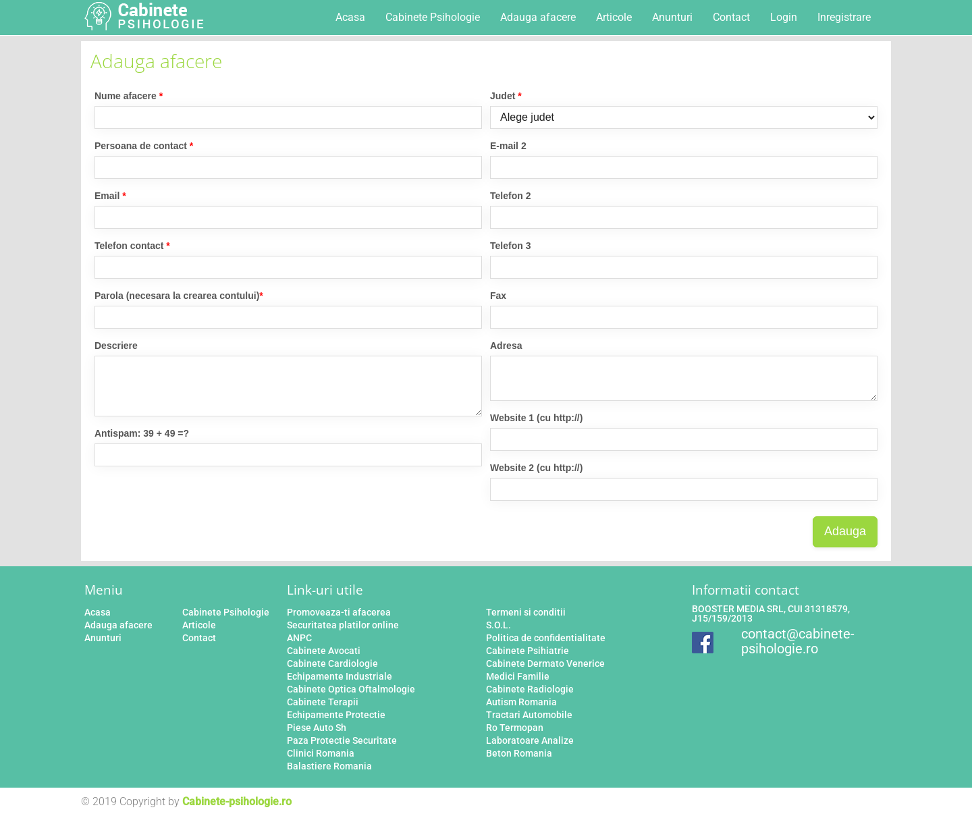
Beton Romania (519, 753)
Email (110, 195)
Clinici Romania (320, 753)
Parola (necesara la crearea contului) (178, 295)
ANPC (299, 638)
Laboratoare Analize (530, 740)
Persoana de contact (143, 145)
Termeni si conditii (526, 612)
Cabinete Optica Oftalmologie (351, 689)
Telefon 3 (510, 245)
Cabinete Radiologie (530, 689)
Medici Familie (517, 676)
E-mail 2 (508, 145)
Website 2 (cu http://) (536, 467)
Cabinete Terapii (322, 702)
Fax (498, 295)
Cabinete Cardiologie (332, 663)
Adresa (506, 345)
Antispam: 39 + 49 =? (141, 433)
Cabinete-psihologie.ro (237, 801)
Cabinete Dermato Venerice (545, 663)
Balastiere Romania (329, 766)
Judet (506, 95)
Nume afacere (128, 95)
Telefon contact (132, 245)
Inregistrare (844, 17)
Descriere (116, 345)
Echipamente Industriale (339, 676)
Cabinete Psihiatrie (527, 650)
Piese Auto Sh (316, 727)
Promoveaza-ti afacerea (339, 612)
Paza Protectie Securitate (342, 740)
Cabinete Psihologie (432, 17)
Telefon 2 (510, 195)
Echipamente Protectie (336, 714)
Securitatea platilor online (343, 625)
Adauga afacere (538, 17)
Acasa (350, 17)
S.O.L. (498, 625)
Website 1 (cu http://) (536, 417)
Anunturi (672, 17)
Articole (614, 17)
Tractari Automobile (529, 714)
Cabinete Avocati (323, 650)
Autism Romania (521, 702)
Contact (731, 17)
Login (783, 17)
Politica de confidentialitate (545, 638)
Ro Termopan (514, 727)
